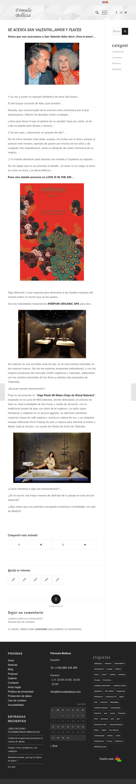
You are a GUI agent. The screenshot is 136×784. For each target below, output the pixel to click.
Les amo (12, 766)
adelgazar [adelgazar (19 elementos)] (98, 663)
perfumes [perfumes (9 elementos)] (104, 719)
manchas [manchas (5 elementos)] (104, 702)
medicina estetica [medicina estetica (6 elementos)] (101, 708)
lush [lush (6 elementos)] (95, 702)
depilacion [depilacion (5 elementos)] (98, 691)
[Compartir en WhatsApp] (63, 544)
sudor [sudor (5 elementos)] (118, 736)
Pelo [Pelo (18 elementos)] (96, 719)
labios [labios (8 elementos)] (121, 697)
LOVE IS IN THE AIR (58, 177)
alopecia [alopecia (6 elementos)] (108, 663)
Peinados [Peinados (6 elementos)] (121, 713)
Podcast (13, 673)
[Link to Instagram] (121, 12)
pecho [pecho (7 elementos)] (112, 713)
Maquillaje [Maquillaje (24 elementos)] (114, 702)
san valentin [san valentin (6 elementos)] (113, 730)
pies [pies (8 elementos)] (118, 719)
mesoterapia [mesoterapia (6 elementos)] (115, 708)
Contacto (13, 682)
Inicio (11, 660)
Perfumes (116, 63)
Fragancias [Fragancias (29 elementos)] (120, 691)
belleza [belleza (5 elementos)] (118, 669)
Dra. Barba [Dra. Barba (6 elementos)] (109, 691)
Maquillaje (116, 69)
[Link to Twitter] (125, 12)
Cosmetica (117, 57)
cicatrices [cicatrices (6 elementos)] (121, 674)
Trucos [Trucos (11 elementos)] (109, 741)
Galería (12, 678)
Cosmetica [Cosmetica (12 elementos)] (107, 680)
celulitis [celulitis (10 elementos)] (112, 674)
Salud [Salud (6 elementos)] (104, 730)
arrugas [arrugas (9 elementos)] (109, 669)
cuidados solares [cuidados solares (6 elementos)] (119, 685)
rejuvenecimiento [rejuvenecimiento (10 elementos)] (116, 724)
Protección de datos (20, 696)
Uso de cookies (17, 700)
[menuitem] (95, 13)
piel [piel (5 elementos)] (112, 719)
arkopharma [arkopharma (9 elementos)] (98, 669)
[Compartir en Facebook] (19, 544)
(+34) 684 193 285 (66, 667)
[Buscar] (95, 13)
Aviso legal (14, 687)
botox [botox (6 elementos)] (96, 674)
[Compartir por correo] (85, 544)
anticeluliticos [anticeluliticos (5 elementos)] (119, 663)
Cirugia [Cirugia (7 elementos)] (97, 680)
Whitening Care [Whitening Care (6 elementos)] (100, 747)
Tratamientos (118, 51)
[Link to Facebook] (116, 12)
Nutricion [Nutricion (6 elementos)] (97, 713)
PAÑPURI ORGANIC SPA (63, 303)
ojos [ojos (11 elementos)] (105, 713)
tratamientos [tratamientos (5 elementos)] (99, 741)
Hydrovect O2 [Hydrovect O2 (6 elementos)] (111, 697)
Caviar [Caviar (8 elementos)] (103, 674)
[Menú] (103, 13)
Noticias (12, 664)
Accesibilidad (16, 704)
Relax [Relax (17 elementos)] (96, 730)
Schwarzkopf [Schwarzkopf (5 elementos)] (99, 736)
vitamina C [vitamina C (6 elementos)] (119, 741)
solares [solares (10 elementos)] (110, 736)
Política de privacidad (20, 691)
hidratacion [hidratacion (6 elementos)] (98, 697)
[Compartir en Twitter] (41, 544)
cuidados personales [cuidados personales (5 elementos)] (102, 685)
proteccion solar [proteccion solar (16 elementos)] (100, 724)
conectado (41, 629)
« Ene (53, 745)
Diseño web (110, 758)
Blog (10, 669)
